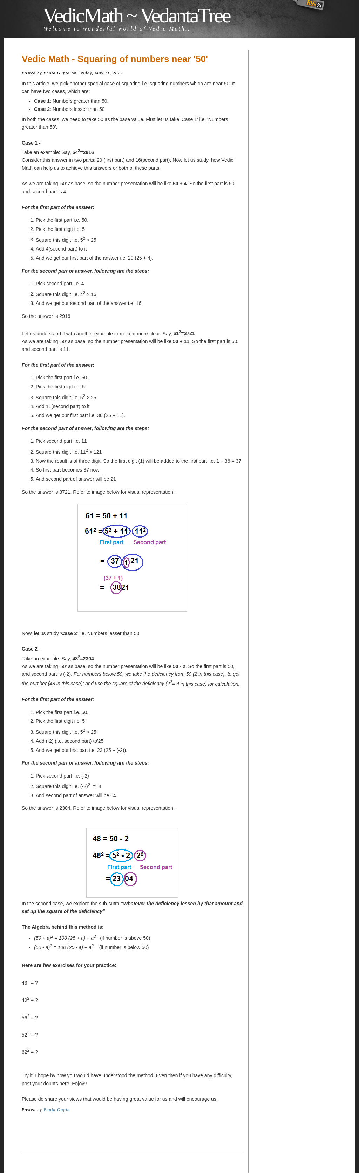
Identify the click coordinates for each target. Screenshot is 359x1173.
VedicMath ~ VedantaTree (136, 15)
